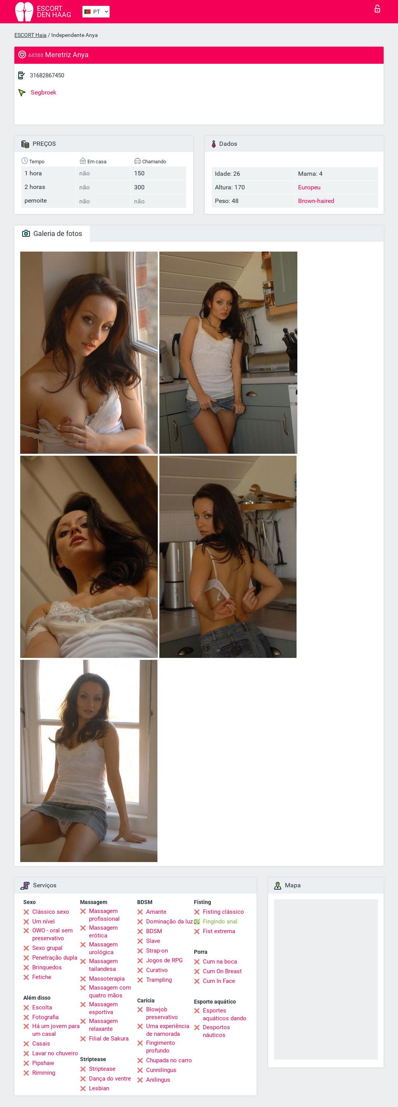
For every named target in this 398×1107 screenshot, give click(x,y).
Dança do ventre (110, 1078)
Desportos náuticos (216, 1031)
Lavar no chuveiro (55, 1053)
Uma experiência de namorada (167, 1030)
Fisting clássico (223, 911)
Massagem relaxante (103, 1025)
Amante (156, 911)
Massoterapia (107, 978)
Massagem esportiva (103, 1008)
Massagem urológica (103, 948)
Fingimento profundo (160, 1046)
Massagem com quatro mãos (110, 991)
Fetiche (41, 977)
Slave (153, 940)
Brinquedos (47, 967)
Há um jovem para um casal (56, 1030)
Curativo (157, 970)
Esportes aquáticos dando (224, 1014)
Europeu (309, 187)
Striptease (102, 1068)
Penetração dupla (54, 957)
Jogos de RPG (164, 960)
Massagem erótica (103, 931)
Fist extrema (219, 931)
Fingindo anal (220, 921)
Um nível (43, 921)
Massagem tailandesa (103, 965)
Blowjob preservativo (162, 1013)
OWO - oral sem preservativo (52, 934)
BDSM (154, 931)
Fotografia (45, 1017)
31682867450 (47, 75)
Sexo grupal (47, 947)
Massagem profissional (104, 915)
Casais (41, 1043)
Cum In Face (219, 981)
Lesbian (99, 1088)
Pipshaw (43, 1063)
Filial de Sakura (109, 1038)
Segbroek (37, 92)
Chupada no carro (169, 1060)
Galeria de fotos (52, 233)
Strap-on (157, 950)
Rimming (43, 1072)
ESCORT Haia (30, 35)
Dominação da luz (169, 921)
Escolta (42, 1007)
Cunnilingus (161, 1070)
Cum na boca (220, 961)
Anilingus (158, 1079)
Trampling (159, 979)
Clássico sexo (50, 911)
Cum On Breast (222, 971)
